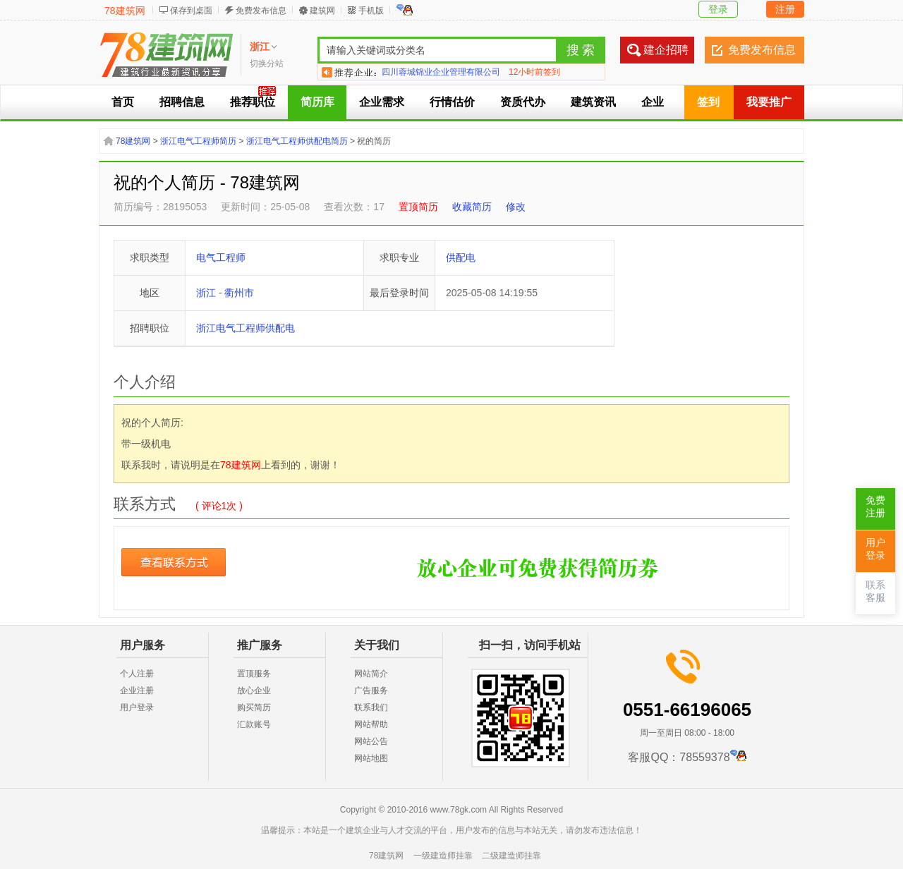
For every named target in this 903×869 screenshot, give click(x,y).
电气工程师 (221, 257)
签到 (708, 102)
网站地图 (371, 758)
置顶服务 (254, 674)
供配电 (460, 257)
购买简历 (254, 707)
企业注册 (137, 690)
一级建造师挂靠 (443, 856)
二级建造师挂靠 (511, 856)
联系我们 (371, 707)
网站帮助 (371, 724)
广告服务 (371, 690)
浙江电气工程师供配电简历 (297, 141)
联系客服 (875, 591)
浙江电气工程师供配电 (245, 328)
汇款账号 (254, 724)
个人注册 (137, 674)
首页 (122, 102)
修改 (516, 206)
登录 (718, 9)
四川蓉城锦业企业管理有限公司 (441, 72)
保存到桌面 (191, 11)
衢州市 (239, 292)
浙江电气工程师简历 (198, 141)
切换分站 (267, 63)
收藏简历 (472, 206)
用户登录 (137, 707)
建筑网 (322, 11)
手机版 (371, 11)
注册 (785, 9)
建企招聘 (666, 50)
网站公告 (371, 741)
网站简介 (371, 674)
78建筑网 (124, 10)
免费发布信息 (261, 11)
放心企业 (254, 690)
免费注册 (875, 506)
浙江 (206, 292)
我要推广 (769, 102)
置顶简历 (418, 206)
